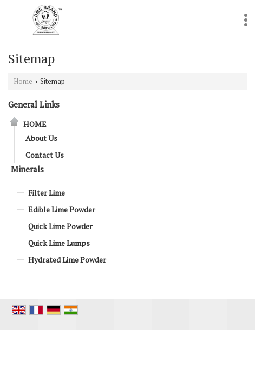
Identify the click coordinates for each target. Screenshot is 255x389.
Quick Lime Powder (60, 226)
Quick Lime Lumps (59, 243)
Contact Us (44, 155)
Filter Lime (46, 192)
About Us (41, 138)
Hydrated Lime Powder (67, 259)
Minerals (27, 169)
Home (23, 81)
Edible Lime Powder (61, 209)
